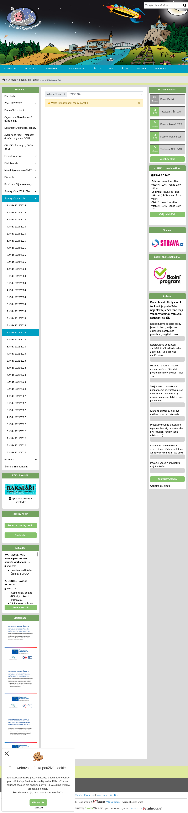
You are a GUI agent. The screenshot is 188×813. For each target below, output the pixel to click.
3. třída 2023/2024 (16, 283)
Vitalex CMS (136, 808)
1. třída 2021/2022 (16, 396)
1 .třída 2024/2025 (16, 205)
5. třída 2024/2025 (16, 233)
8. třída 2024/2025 (16, 255)
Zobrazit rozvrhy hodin (20, 525)
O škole (10, 68)
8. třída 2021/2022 (16, 445)
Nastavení (38, 808)
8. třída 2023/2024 (16, 318)
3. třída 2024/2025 (16, 219)
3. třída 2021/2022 (16, 410)
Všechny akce (167, 159)
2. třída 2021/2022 (16, 403)
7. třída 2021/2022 (16, 438)
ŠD (97, 68)
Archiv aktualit (20, 607)
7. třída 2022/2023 (16, 375)
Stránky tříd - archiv (29, 80)
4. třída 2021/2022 (16, 417)
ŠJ (125, 68)
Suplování (20, 535)
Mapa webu (102, 795)
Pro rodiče (53, 68)
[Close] (139, 103)
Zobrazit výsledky (167, 479)
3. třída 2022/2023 (16, 346)
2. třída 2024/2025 (16, 212)
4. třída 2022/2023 (16, 353)
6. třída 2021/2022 (16, 431)
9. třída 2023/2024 (16, 325)
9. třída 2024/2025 (16, 262)
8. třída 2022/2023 (16, 382)
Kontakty (161, 68)
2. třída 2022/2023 (16, 339)
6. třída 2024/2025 (16, 241)
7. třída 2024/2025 (16, 248)
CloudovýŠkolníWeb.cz (75, 808)
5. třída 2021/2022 (16, 424)
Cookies (114, 795)
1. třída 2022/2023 (16, 332)
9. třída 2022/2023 (16, 389)
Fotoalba (141, 68)
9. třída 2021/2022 (16, 452)
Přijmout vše (38, 802)
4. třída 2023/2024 (16, 290)
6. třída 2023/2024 (16, 304)
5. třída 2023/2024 (16, 297)
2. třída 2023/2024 (16, 276)
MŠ (111, 68)
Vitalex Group (113, 802)
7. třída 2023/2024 (16, 311)
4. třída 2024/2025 (16, 226)
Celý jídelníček (167, 214)
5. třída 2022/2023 (16, 361)
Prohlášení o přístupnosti (82, 795)
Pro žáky (31, 68)
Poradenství (77, 68)
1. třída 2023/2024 (16, 269)
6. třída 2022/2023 (16, 368)
